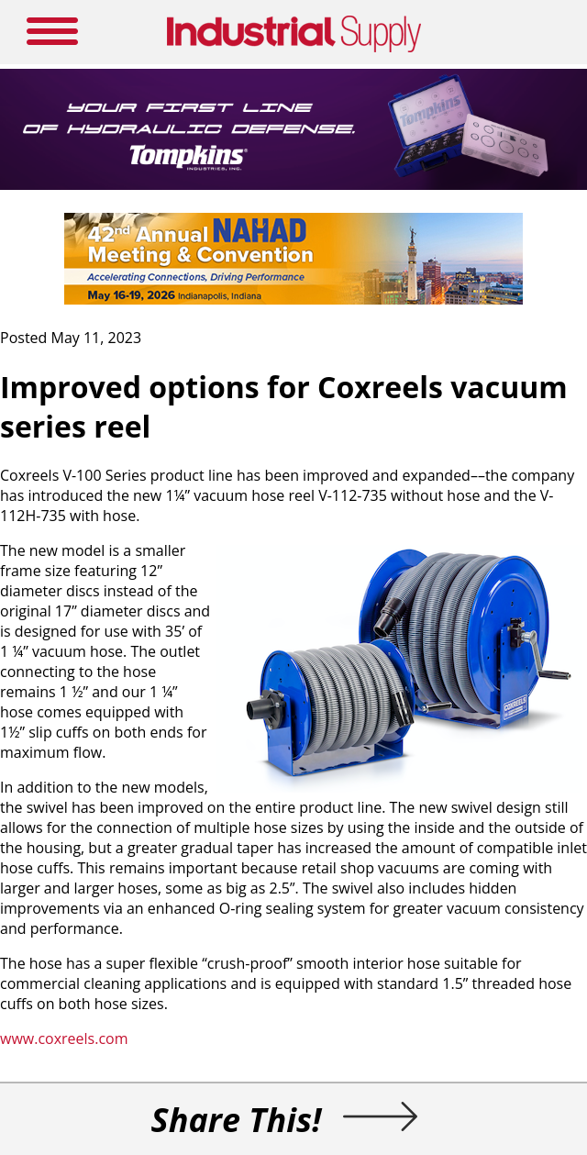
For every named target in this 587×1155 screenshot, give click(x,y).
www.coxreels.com (64, 1038)
